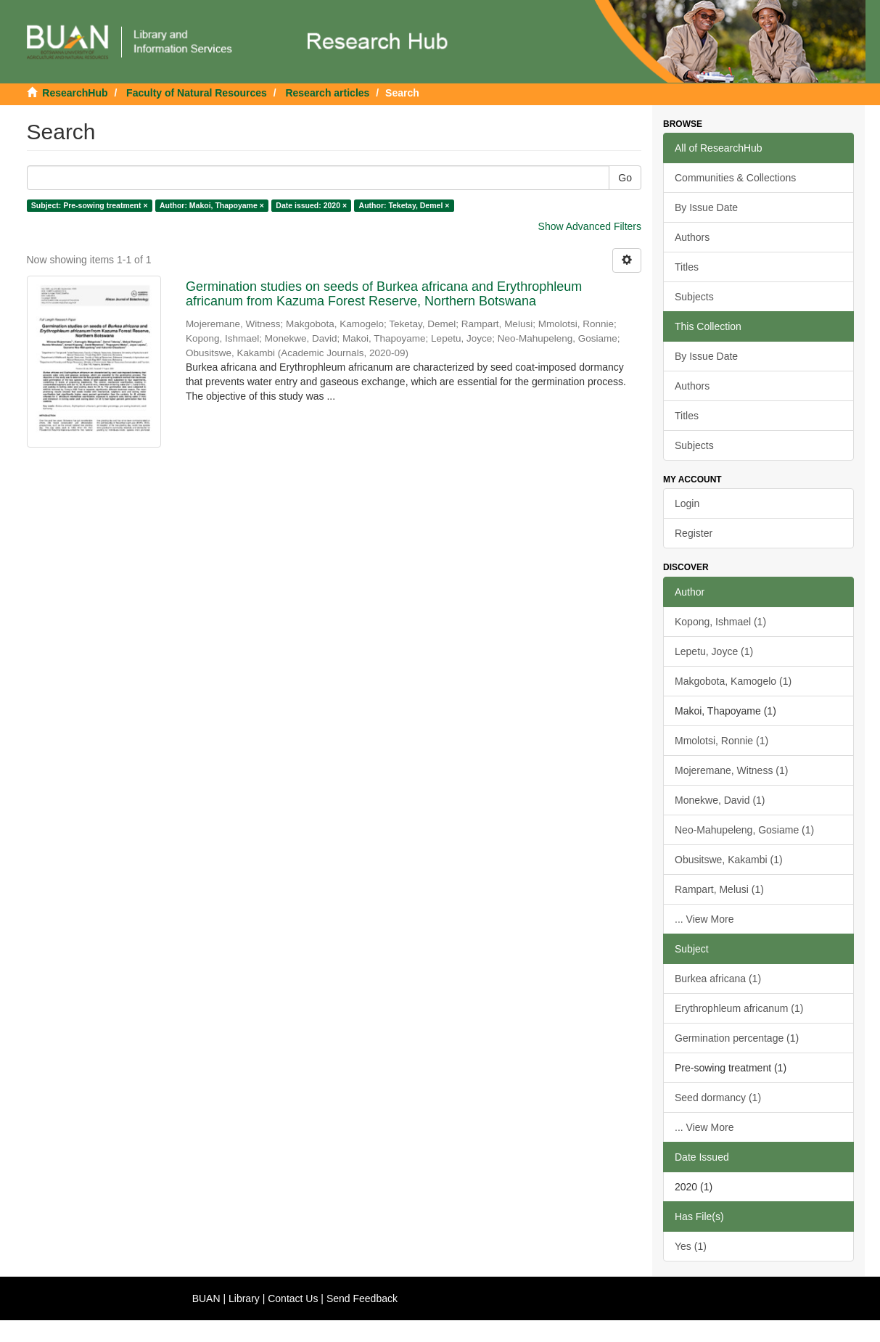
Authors (692, 237)
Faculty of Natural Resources (196, 93)
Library (244, 1298)
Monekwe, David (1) (720, 800)
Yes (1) (691, 1246)
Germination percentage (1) (737, 1038)
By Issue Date (706, 207)
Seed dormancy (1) (718, 1097)
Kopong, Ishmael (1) (720, 621)
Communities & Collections (735, 178)
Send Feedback (362, 1298)
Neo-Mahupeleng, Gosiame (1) (744, 830)
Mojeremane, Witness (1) (731, 770)
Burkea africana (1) (718, 978)
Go (625, 178)
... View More (704, 919)
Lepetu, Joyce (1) (714, 651)
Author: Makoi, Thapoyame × (212, 205)
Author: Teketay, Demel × (404, 205)
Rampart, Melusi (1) (719, 889)
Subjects (694, 296)
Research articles (327, 93)
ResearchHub (74, 93)
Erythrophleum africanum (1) (739, 1008)
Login (687, 503)
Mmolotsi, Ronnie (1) (721, 740)
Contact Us (293, 1298)
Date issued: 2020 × (311, 205)
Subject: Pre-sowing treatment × (89, 205)
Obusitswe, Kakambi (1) (729, 859)
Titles (687, 267)
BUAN (206, 1298)
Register (693, 533)
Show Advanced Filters (589, 226)
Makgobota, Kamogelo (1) (733, 681)
